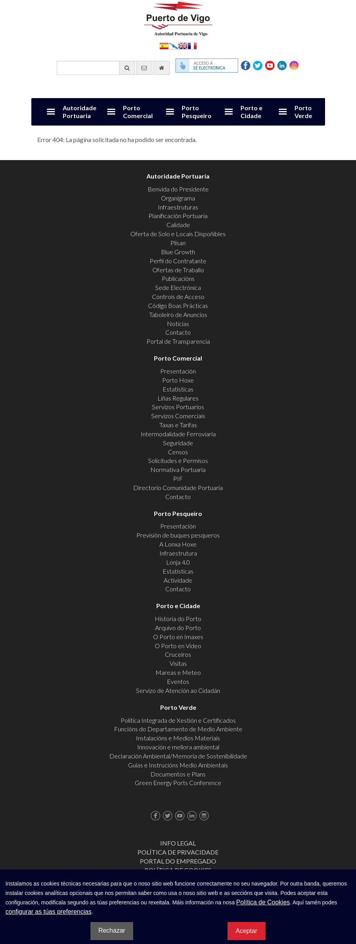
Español (164, 45)
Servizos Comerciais (178, 415)
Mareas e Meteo (178, 672)
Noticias (178, 323)
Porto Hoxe (178, 380)
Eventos (178, 681)
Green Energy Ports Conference (178, 782)
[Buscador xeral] (96, 68)
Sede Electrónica (178, 287)
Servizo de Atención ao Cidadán (178, 690)
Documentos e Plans (178, 774)
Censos (178, 452)
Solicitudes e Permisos (178, 460)
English (183, 45)
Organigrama (178, 198)
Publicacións (178, 278)
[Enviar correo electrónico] (144, 68)
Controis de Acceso (178, 296)
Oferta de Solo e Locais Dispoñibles (178, 233)
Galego (173, 45)
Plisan (178, 242)
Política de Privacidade (178, 852)
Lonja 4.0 (178, 562)
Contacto (178, 332)
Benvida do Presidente (178, 189)
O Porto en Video (178, 645)
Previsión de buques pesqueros (178, 535)
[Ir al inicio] (162, 68)
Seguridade (178, 442)
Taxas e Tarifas (178, 424)
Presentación (178, 371)
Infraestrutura (178, 553)
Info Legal (178, 843)
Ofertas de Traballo (178, 269)
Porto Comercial (138, 111)
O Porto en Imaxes (178, 636)
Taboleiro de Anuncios (178, 314)
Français (192, 45)
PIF (178, 478)
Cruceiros (178, 654)
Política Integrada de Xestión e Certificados (178, 720)
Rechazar (111, 930)
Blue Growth (178, 251)
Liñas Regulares (178, 398)
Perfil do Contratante (178, 260)
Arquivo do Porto (178, 627)
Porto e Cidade (251, 111)
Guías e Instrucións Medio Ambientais (178, 765)
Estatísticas (178, 389)
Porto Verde (303, 111)
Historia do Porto (178, 618)
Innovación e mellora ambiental (178, 747)
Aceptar (246, 931)
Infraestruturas (178, 207)
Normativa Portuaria (178, 469)
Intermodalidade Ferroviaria (178, 433)
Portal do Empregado (178, 861)
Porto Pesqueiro (196, 111)
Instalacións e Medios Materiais (178, 738)
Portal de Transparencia (178, 341)
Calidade (178, 224)
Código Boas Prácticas (178, 305)
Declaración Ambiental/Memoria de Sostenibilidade (178, 756)
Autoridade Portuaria (79, 111)
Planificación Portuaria (178, 215)
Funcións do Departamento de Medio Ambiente (178, 729)
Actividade (178, 580)
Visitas (178, 663)
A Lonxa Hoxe (178, 544)
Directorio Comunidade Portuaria (178, 487)
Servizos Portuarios (178, 406)
